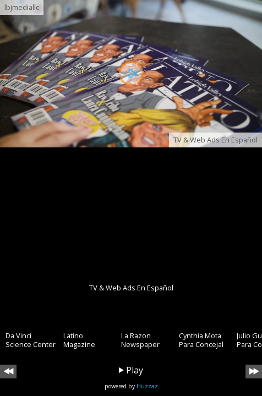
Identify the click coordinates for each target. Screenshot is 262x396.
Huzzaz (147, 386)
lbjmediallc (21, 7)
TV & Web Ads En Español (215, 140)
